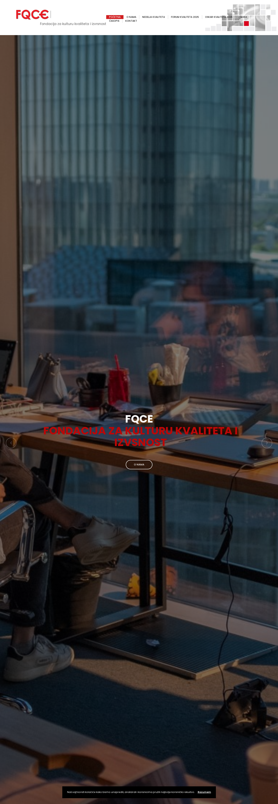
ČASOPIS (114, 20)
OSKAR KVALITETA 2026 (219, 17)
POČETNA (115, 17)
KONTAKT (131, 20)
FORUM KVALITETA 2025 (185, 17)
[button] (11, 443)
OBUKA (243, 17)
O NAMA (131, 17)
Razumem (204, 792)
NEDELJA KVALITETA (153, 17)
